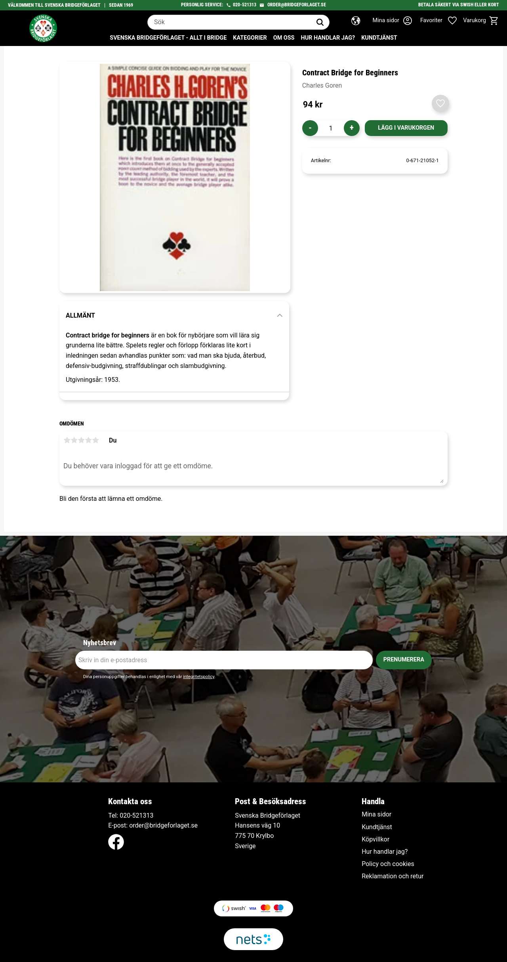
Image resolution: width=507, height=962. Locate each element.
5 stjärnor (95, 440)
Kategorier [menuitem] (250, 37)
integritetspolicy (198, 676)
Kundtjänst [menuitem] (379, 37)
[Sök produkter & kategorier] (229, 22)
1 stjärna (67, 440)
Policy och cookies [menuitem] (388, 864)
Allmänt (80, 315)
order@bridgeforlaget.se (296, 5)
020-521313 (244, 5)
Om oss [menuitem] (284, 37)
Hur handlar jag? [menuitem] (328, 37)
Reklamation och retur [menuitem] (392, 876)
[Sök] (320, 22)
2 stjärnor (74, 440)
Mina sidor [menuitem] (376, 814)
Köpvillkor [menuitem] (375, 839)
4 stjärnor (88, 440)
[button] (442, 20)
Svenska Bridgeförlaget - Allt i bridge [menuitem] (168, 37)
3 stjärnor (81, 440)
